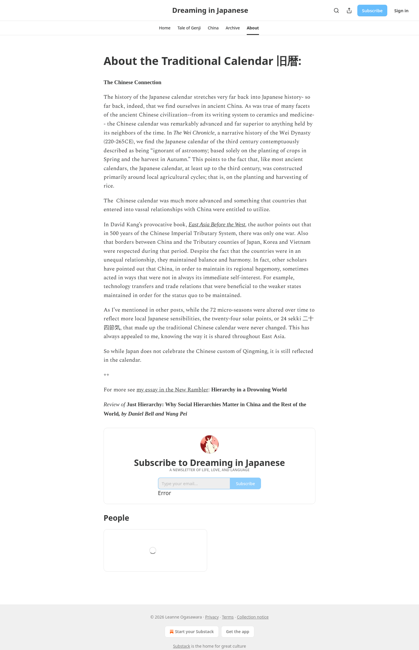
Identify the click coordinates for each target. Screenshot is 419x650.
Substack (181, 646)
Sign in (401, 10)
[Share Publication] (349, 10)
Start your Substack (191, 631)
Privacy (212, 617)
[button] (164, 28)
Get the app (237, 631)
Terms (228, 617)
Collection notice (253, 617)
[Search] (336, 10)
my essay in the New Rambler (172, 390)
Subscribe (372, 10)
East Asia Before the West (217, 224)
